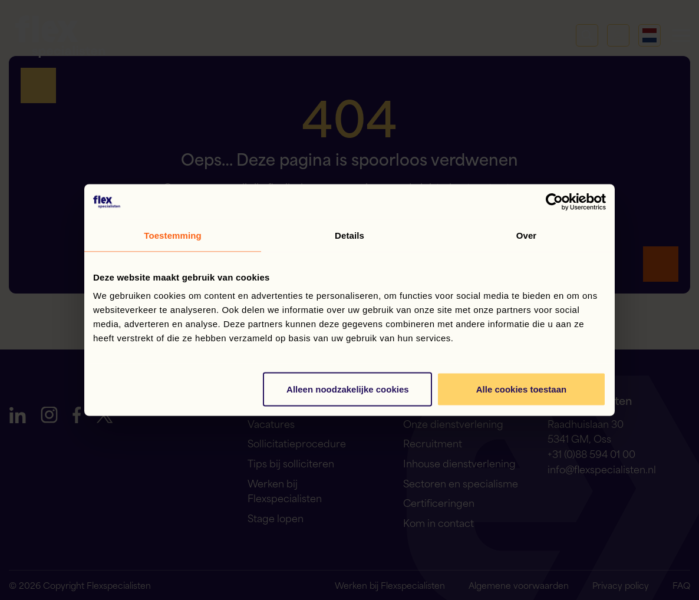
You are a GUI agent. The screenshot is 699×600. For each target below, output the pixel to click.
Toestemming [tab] (173, 235)
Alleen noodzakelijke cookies (347, 389)
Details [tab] (349, 235)
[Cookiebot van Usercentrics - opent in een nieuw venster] (554, 202)
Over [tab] (526, 235)
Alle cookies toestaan (521, 389)
